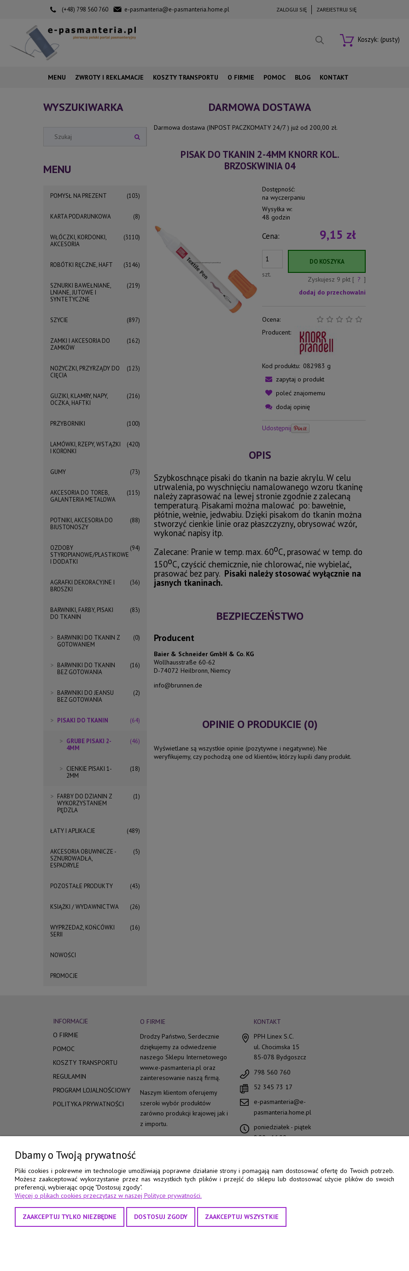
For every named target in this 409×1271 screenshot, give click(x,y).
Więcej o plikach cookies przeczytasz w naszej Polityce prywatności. (108, 1195)
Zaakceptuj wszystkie (242, 1217)
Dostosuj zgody (160, 1217)
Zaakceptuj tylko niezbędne (70, 1217)
